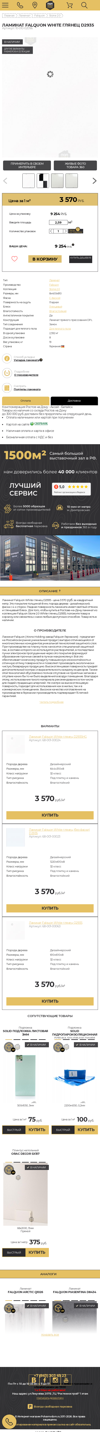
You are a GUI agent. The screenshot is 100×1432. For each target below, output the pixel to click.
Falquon (39, 15)
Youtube (66, 1380)
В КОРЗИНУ (44, 259)
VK (34, 1380)
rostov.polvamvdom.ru (50, 5)
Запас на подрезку (75, 231)
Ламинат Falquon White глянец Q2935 (55, 923)
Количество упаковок (22, 231)
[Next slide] (95, 181)
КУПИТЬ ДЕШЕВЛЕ (80, 257)
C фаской (54, 297)
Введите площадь (20, 222)
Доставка (74, 400)
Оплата (26, 400)
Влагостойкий (58, 311)
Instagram (55, 1380)
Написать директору (50, 1397)
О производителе (26, 374)
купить (50, 815)
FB (44, 1380)
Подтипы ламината (27, 389)
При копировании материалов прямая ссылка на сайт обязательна (49, 1424)
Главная (9, 15)
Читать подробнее (52, 702)
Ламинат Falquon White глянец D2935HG (58, 737)
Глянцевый (55, 306)
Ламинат (24, 15)
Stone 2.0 (55, 15)
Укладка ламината (26, 360)
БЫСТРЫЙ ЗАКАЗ (14, 1131)
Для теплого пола (60, 328)
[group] (50, 97)
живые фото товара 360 (75, 165)
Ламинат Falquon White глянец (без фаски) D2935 (59, 831)
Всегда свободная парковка (53, 1406)
